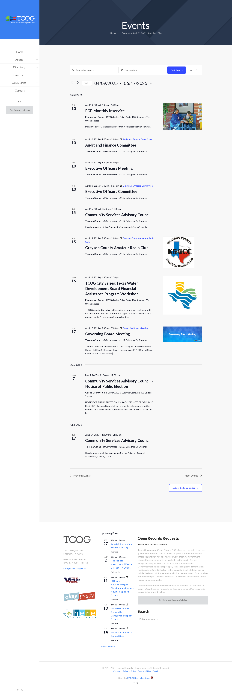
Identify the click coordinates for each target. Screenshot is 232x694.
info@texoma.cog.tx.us (74, 568)
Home (113, 33)
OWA (155, 671)
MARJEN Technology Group (140, 678)
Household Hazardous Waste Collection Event (121, 564)
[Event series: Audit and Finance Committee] (136, 139)
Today (86, 83)
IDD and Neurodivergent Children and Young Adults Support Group (122, 588)
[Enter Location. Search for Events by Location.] (143, 70)
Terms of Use (144, 671)
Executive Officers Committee (111, 191)
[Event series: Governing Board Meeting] (134, 328)
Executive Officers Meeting (109, 168)
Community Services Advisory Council (118, 214)
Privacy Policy (129, 671)
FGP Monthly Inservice (105, 110)
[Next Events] (78, 82)
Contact (117, 671)
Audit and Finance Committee (110, 145)
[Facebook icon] (18, 689)
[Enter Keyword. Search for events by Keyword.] (94, 70)
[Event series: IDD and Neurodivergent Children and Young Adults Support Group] (127, 577)
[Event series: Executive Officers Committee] (136, 185)
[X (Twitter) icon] (22, 689)
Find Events (176, 70)
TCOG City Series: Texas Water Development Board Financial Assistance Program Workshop (112, 288)
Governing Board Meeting (107, 334)
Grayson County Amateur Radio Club (117, 247)
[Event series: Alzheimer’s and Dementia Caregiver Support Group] (127, 605)
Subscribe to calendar (184, 487)
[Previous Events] (71, 82)
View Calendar (108, 646)
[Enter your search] (173, 619)
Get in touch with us (20, 110)
